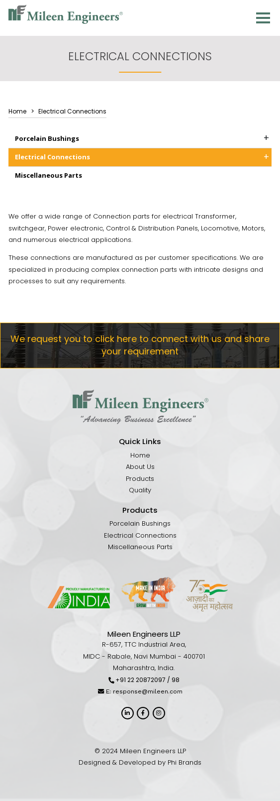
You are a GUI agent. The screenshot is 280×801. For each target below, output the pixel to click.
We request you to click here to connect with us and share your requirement (140, 345)
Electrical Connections (52, 156)
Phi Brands (184, 762)
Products (140, 478)
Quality (140, 490)
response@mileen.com (148, 691)
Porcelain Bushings (47, 138)
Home (140, 455)
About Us (140, 466)
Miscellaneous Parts (48, 175)
